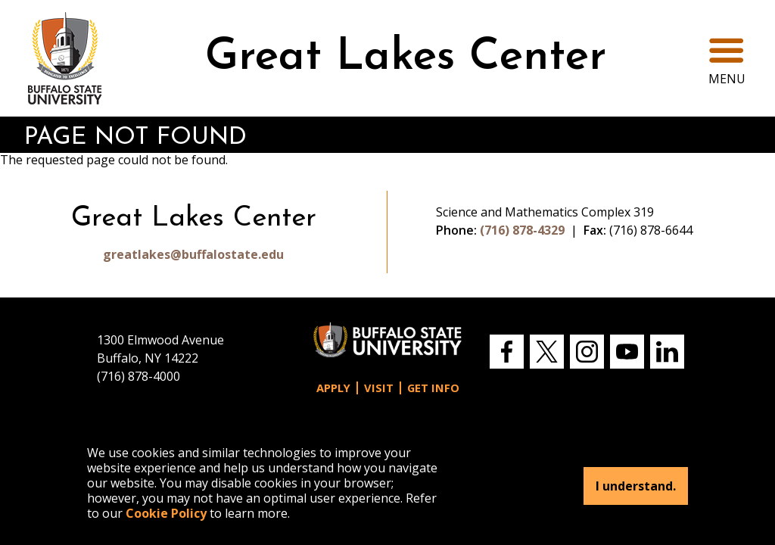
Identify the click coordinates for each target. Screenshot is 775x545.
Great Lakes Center (405, 58)
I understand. (636, 486)
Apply (333, 388)
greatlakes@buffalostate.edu (193, 254)
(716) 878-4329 (522, 230)
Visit (379, 388)
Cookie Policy (166, 513)
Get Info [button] (433, 388)
